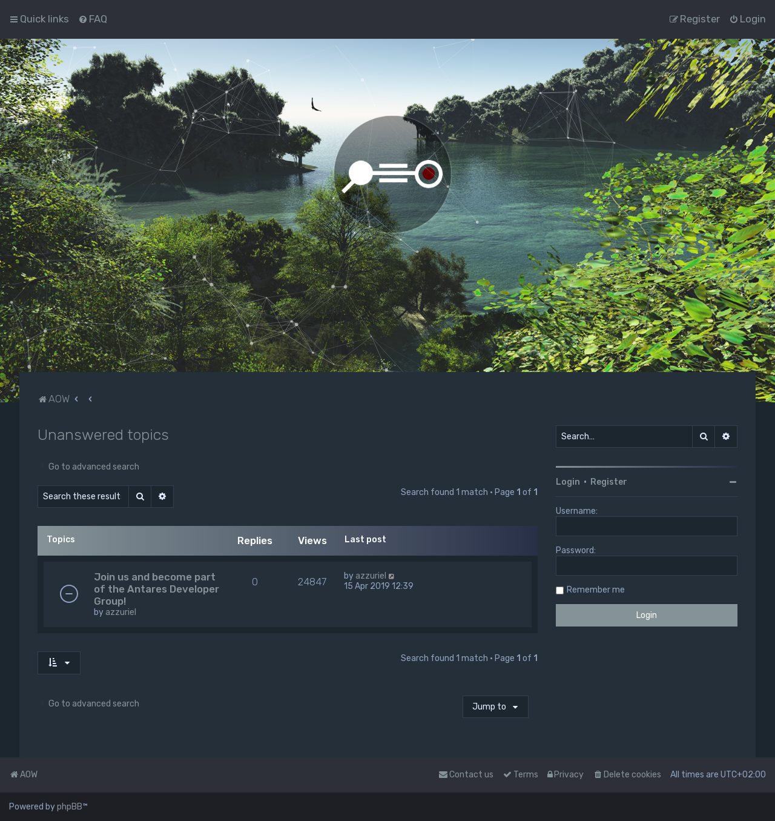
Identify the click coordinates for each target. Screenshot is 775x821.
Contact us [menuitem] (465, 774)
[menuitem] (92, 18)
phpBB (69, 807)
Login (568, 482)
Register (608, 482)
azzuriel (120, 612)
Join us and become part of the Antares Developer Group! (156, 589)
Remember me (596, 590)
